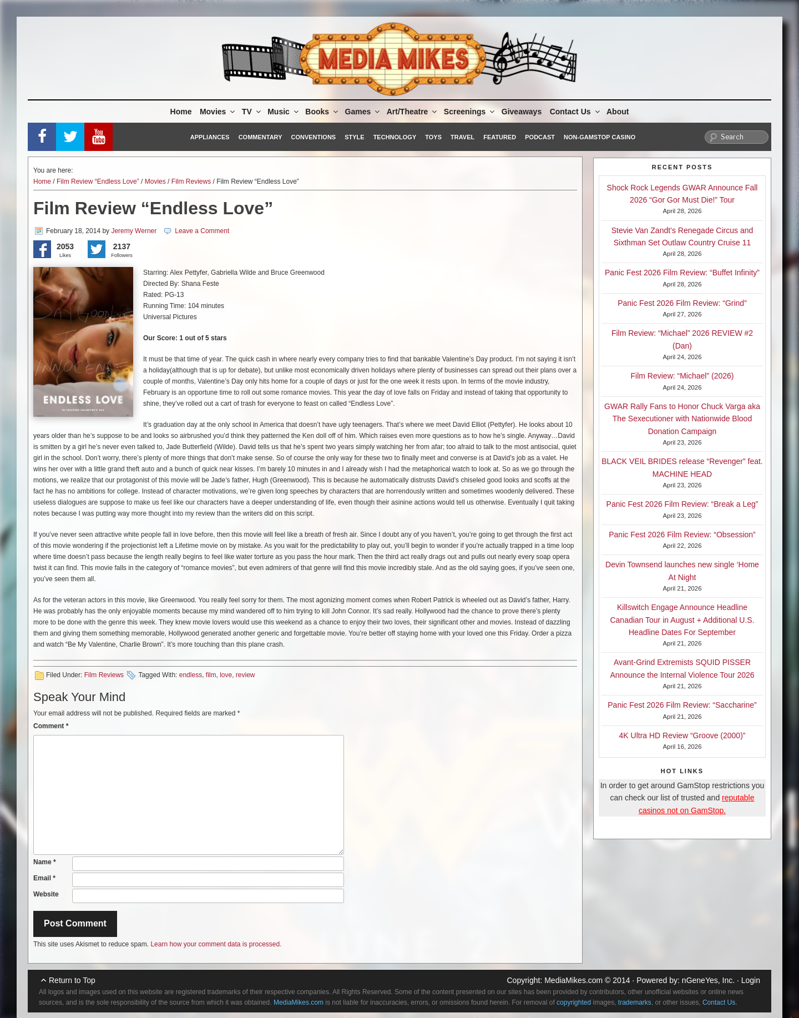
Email (44, 878)
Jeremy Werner (133, 231)
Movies (218, 111)
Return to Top (72, 980)
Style (354, 137)
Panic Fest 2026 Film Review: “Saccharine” (682, 704)
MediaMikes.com (573, 980)
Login (750, 980)
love (226, 675)
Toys (433, 137)
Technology (395, 137)
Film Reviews (191, 181)
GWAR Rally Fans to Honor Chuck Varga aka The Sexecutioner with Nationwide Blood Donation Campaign (682, 419)
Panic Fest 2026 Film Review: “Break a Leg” (682, 504)
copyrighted (574, 1002)
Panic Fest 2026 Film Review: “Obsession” (682, 534)
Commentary (260, 137)
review (245, 675)
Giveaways (522, 111)
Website (46, 894)
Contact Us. (719, 1002)
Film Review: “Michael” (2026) (682, 375)
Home (181, 111)
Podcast (540, 137)
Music (283, 111)
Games (363, 111)
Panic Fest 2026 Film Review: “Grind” (682, 303)
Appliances (210, 137)
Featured (499, 137)
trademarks (634, 1002)
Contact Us (575, 111)
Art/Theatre (413, 111)
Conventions (313, 137)
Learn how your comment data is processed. (215, 944)
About (617, 111)
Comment (50, 726)
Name (44, 862)
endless (190, 675)
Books (322, 111)
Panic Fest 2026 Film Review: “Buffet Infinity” (682, 272)
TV (252, 111)
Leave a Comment (202, 231)
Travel (462, 137)
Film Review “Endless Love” (98, 181)
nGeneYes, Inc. (708, 980)
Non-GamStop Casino (599, 137)
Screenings (470, 111)
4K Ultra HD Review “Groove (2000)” (682, 735)
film (211, 675)
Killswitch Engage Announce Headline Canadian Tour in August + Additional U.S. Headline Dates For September (682, 620)
